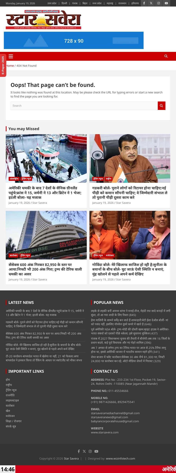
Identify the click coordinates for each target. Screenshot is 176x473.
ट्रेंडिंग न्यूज (26, 178)
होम (8, 380)
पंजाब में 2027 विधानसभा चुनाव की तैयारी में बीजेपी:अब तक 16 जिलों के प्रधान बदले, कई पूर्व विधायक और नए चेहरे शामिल (130, 340)
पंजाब (74, 3)
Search (161, 105)
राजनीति (10, 395)
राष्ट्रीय (108, 178)
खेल (8, 411)
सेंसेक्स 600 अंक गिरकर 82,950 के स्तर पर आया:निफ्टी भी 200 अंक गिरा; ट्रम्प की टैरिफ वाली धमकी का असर (45, 269)
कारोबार (13, 255)
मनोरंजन (110, 255)
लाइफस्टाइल (12, 400)
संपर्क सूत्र (11, 426)
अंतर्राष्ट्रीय (14, 178)
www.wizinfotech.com (120, 458)
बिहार (85, 3)
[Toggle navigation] (11, 56)
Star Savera (39, 202)
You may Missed (23, 128)
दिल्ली (64, 3)
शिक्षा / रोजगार (13, 421)
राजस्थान (122, 3)
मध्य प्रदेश (97, 3)
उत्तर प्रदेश (51, 3)
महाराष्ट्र (110, 3)
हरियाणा (135, 3)
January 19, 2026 (19, 202)
